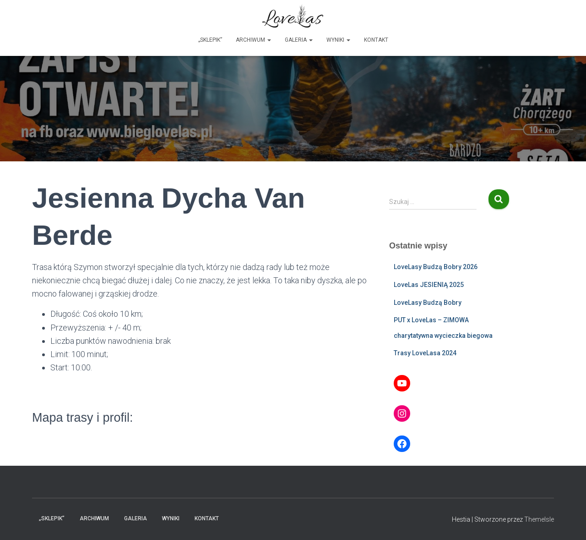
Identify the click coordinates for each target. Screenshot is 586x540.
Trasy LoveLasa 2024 (425, 353)
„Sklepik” (210, 40)
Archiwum (253, 40)
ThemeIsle (539, 519)
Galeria (299, 40)
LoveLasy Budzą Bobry (427, 302)
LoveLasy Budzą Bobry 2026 (435, 266)
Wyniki (338, 40)
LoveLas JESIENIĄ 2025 (429, 284)
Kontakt (376, 40)
